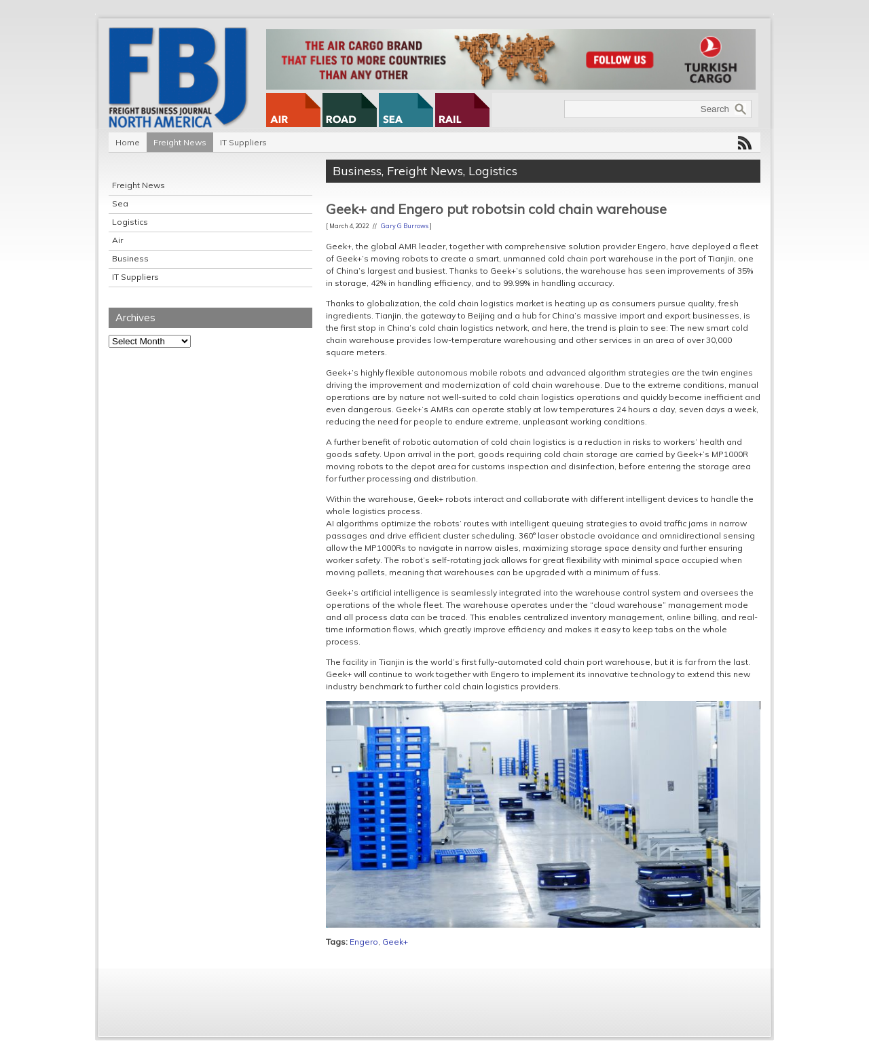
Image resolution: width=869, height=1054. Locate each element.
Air (117, 240)
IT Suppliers (243, 142)
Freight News (179, 142)
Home (127, 142)
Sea (120, 203)
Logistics (130, 222)
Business (130, 258)
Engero (364, 942)
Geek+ (395, 942)
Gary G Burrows (404, 226)
